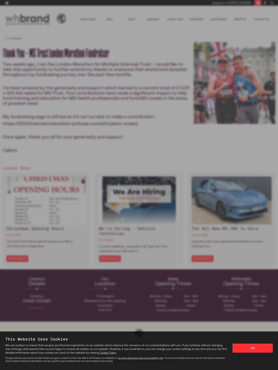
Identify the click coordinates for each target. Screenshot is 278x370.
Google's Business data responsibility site (140, 358)
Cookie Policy (107, 353)
